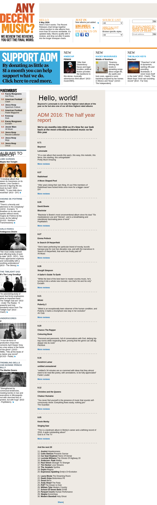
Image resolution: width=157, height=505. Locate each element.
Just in (80, 20)
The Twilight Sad (10, 271)
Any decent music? (17, 22)
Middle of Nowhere (104, 59)
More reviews (44, 164)
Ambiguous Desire (8, 232)
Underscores (8, 318)
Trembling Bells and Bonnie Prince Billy (11, 365)
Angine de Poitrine (11, 199)
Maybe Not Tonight (8, 162)
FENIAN (67, 59)
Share (60, 502)
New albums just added (86, 22)
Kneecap (69, 56)
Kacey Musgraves (106, 56)
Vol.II (2, 202)
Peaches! (132, 59)
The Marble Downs (8, 370)
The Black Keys (137, 56)
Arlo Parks (7, 229)
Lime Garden (7, 159)
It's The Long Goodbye (10, 274)
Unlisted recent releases (84, 27)
